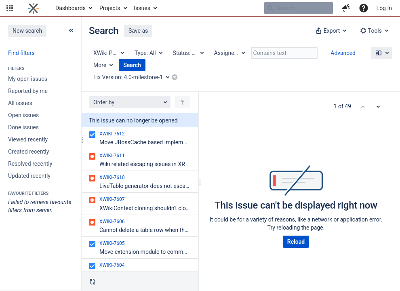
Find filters (21, 53)
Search (132, 65)
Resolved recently (30, 163)
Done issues (23, 127)
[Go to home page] (33, 8)
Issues (142, 8)
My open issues (27, 79)
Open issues (23, 115)
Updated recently (29, 176)
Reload (296, 241)
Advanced (343, 53)
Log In (384, 8)
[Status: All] (187, 53)
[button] (9, 8)
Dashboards (70, 8)
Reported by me (28, 91)
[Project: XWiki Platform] (108, 53)
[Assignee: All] (229, 53)
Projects (109, 8)
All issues (20, 103)
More (99, 65)
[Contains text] (284, 53)
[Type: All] (148, 53)
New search (27, 30)
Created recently (28, 151)
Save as (138, 30)
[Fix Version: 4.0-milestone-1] (134, 77)
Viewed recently (28, 139)
